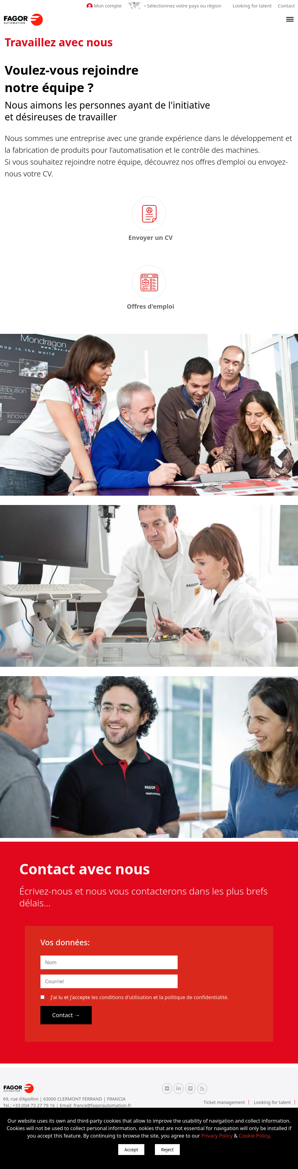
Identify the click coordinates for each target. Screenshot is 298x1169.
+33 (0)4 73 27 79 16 (33, 1105)
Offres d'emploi (150, 306)
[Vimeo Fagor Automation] (190, 1088)
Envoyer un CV (150, 237)
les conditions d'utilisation (121, 997)
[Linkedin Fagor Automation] (179, 1088)
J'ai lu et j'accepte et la (134, 997)
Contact (286, 5)
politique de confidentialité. (196, 997)
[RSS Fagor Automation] (202, 1088)
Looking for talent (252, 5)
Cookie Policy (254, 1135)
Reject (167, 1150)
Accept (131, 1150)
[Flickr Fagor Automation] (167, 1088)
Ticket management (225, 1102)
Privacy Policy (217, 1135)
